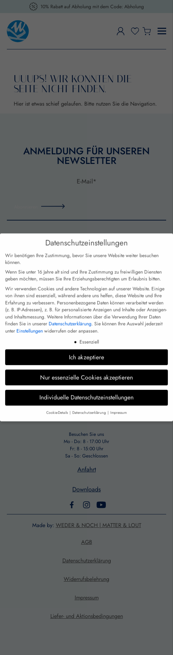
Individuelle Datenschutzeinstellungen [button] (86, 385)
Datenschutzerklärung (70, 311)
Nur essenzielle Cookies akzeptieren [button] (86, 364)
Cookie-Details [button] (57, 400)
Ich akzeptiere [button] (86, 344)
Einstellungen (29, 318)
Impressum (118, 400)
